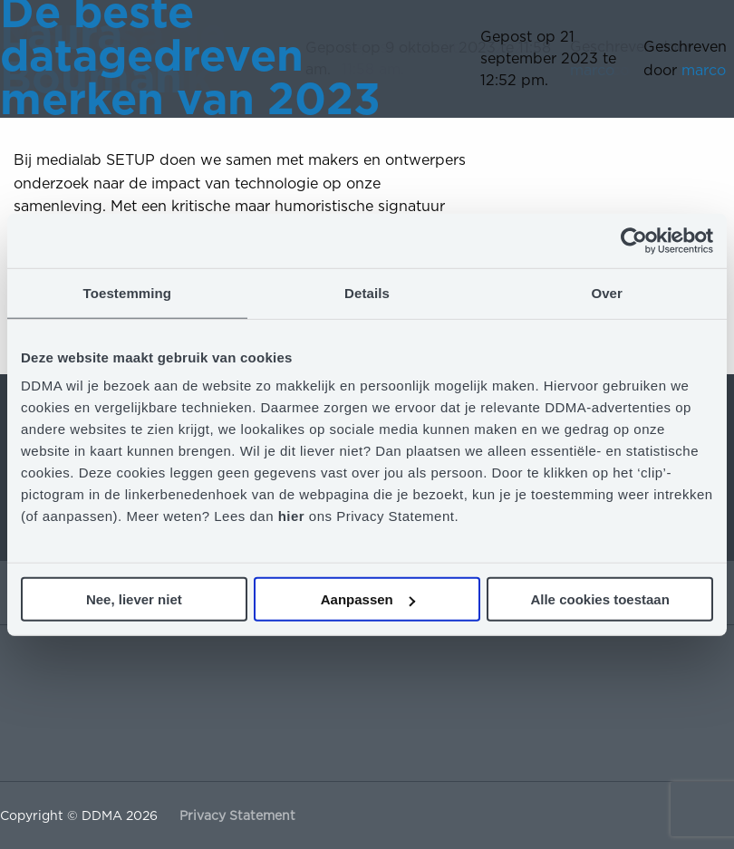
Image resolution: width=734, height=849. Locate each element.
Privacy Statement (237, 815)
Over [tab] (607, 292)
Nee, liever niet (134, 599)
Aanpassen (368, 599)
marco (703, 70)
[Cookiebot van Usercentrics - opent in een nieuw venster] (634, 240)
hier (293, 516)
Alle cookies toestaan (599, 599)
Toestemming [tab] (127, 292)
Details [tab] (367, 292)
